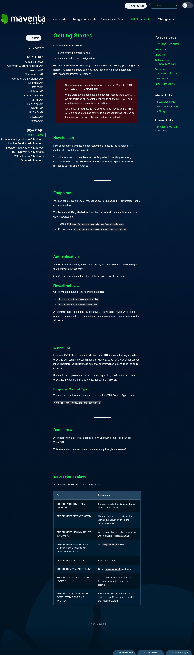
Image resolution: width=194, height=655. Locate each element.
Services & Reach (113, 19)
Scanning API (35, 104)
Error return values (165, 84)
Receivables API (34, 95)
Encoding (160, 69)
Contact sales (150, 652)
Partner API (37, 121)
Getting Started (34, 61)
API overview (36, 47)
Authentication (162, 60)
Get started (60, 19)
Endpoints (160, 55)
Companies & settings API (28, 78)
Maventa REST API (165, 106)
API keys (63, 276)
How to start (161, 49)
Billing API (37, 99)
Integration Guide (84, 19)
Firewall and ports (166, 64)
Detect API (37, 87)
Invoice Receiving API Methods (25, 147)
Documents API (34, 74)
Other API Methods (32, 160)
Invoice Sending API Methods (26, 143)
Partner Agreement (82, 74)
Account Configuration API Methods (22, 139)
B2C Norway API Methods (28, 151)
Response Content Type (170, 73)
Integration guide (117, 69)
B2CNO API (36, 112)
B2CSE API (37, 116)
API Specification (141, 19)
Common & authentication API (25, 65)
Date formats (162, 78)
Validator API (36, 91)
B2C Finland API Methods (28, 156)
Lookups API (36, 82)
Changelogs (166, 19)
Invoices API (36, 70)
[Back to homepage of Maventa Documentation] (23, 19)
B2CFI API (37, 108)
